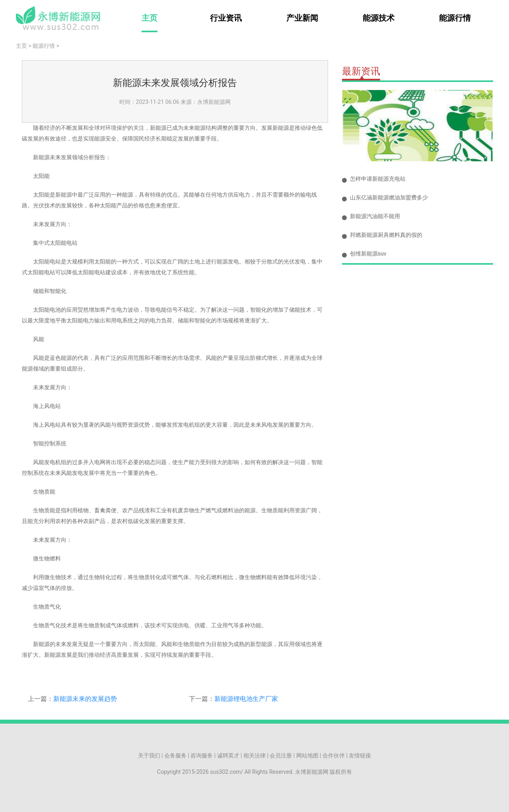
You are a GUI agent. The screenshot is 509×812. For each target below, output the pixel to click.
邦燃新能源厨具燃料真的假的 (386, 235)
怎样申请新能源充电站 (378, 179)
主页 (149, 18)
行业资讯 (226, 18)
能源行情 (455, 18)
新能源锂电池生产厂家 (246, 699)
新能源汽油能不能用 (375, 216)
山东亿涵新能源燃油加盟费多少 (389, 197)
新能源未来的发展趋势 (85, 699)
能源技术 (378, 18)
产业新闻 (302, 18)
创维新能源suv (368, 253)
